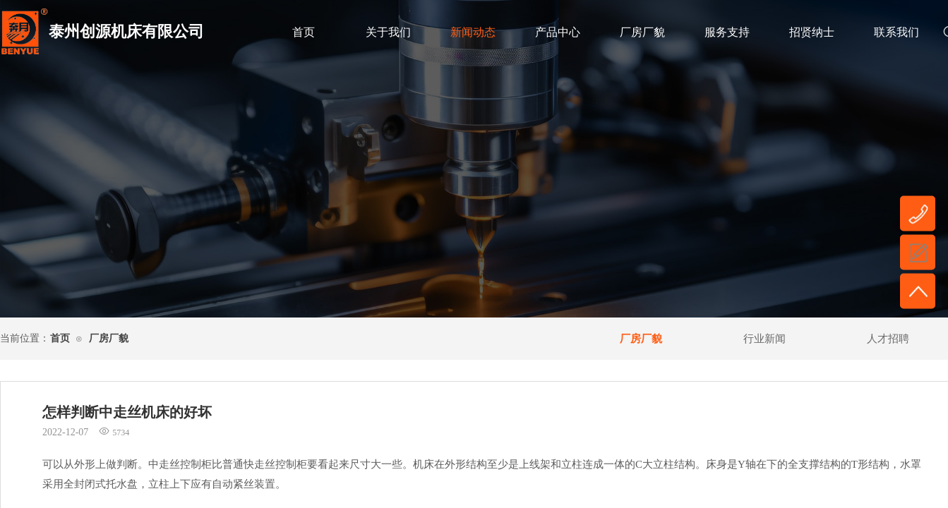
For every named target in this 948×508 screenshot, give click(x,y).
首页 (303, 32)
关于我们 (388, 32)
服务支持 (727, 32)
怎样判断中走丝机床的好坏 (127, 412)
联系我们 (896, 32)
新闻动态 (473, 32)
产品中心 (557, 32)
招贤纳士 (811, 32)
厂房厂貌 (642, 32)
